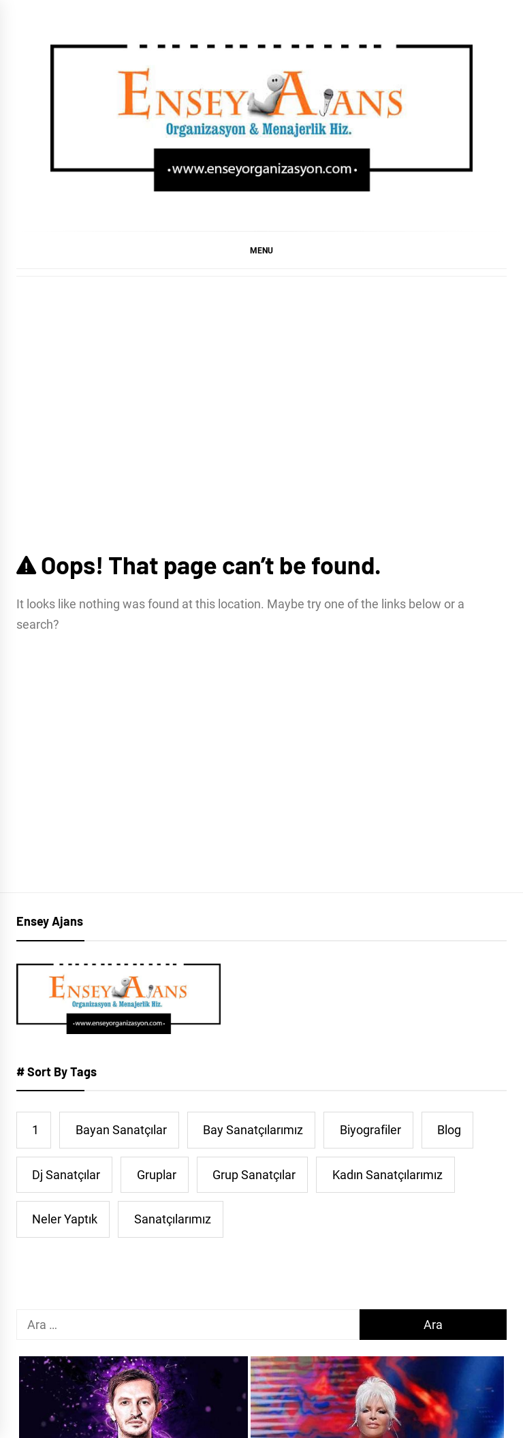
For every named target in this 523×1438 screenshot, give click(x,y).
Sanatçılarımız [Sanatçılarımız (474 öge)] (172, 1219)
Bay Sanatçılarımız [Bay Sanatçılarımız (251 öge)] (253, 1130)
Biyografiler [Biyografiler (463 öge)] (370, 1130)
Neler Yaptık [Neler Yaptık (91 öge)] (64, 1219)
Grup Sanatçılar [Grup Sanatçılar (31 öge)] (254, 1175)
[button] (261, 250)
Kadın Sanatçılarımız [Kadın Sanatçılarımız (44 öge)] (387, 1175)
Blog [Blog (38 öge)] (449, 1130)
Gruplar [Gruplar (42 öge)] (156, 1175)
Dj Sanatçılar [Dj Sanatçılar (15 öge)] (66, 1175)
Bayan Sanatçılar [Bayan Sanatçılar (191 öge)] (121, 1130)
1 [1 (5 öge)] (35, 1130)
